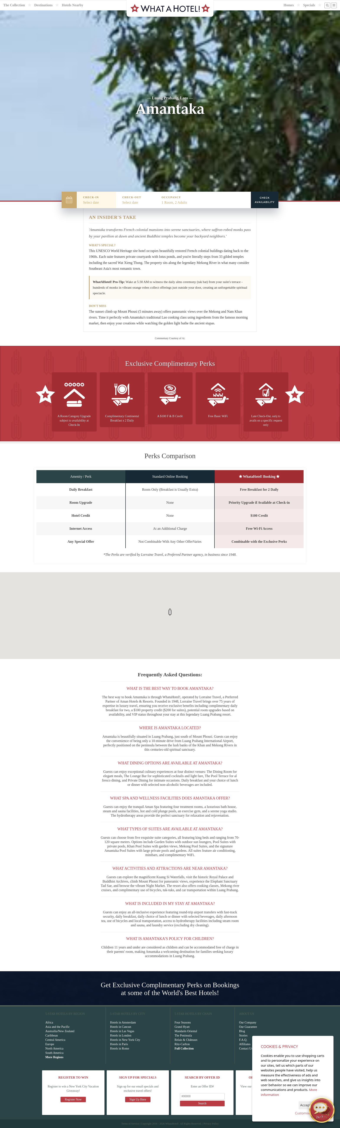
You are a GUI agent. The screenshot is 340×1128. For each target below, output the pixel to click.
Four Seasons (183, 1022)
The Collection (14, 5)
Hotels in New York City (125, 1039)
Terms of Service (130, 1123)
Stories (243, 1035)
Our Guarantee (248, 1026)
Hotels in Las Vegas (122, 1031)
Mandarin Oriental (186, 1031)
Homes (289, 5)
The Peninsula (183, 1035)
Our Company (248, 1022)
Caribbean (51, 1035)
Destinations (43, 5)
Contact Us (246, 1048)
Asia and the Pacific (57, 1026)
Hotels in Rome (119, 1048)
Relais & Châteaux (186, 1039)
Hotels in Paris (119, 1044)
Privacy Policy (211, 1123)
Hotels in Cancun (120, 1026)
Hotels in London (120, 1035)
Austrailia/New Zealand (59, 1031)
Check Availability (265, 200)
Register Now (73, 1099)
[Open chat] (322, 1110)
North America (54, 1048)
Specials (309, 5)
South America (54, 1052)
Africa (49, 1022)
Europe (49, 1044)
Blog (242, 1031)
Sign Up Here (137, 1099)
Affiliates (245, 1044)
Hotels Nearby (72, 5)
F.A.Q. (243, 1039)
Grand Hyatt (182, 1026)
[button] (170, 612)
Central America (55, 1039)
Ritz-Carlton (182, 1044)
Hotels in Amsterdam (123, 1022)
